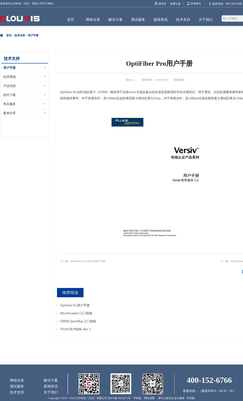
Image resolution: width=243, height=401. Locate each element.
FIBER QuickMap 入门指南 (78, 321)
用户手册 (33, 35)
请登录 (162, 3)
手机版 (136, 398)
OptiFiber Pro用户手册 (75, 305)
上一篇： (82, 261)
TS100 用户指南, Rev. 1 (75, 329)
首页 (70, 19)
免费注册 (175, 3)
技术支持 (19, 35)
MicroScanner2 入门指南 (76, 313)
